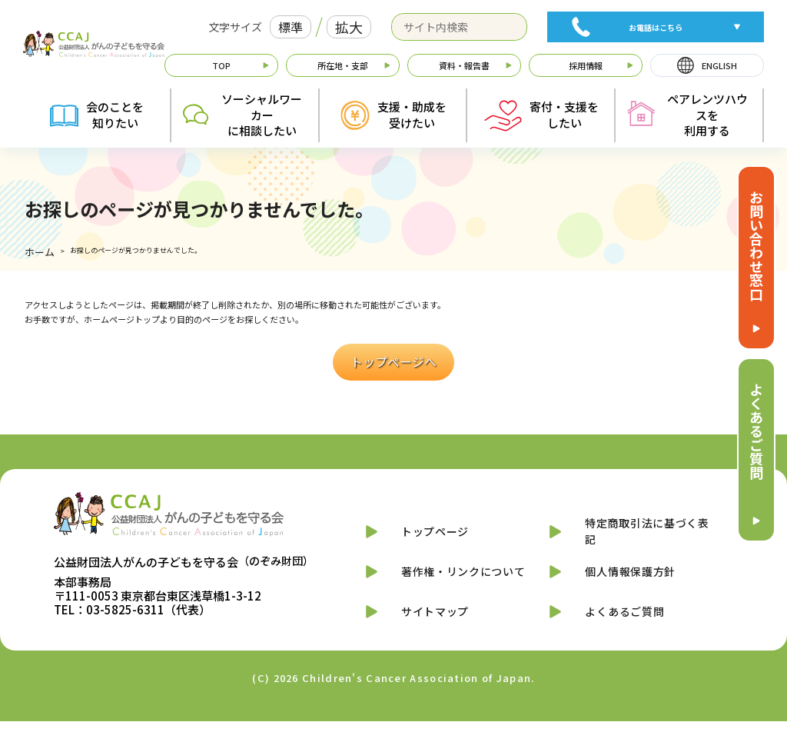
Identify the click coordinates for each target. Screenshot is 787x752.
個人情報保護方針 (624, 583)
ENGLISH (719, 65)
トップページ (427, 531)
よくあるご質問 (756, 430)
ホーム (35, 253)
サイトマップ (427, 635)
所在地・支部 (342, 65)
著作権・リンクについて (461, 583)
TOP (221, 65)
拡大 (349, 27)
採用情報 (586, 65)
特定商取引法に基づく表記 (644, 531)
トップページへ (393, 359)
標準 (290, 27)
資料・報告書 (464, 65)
